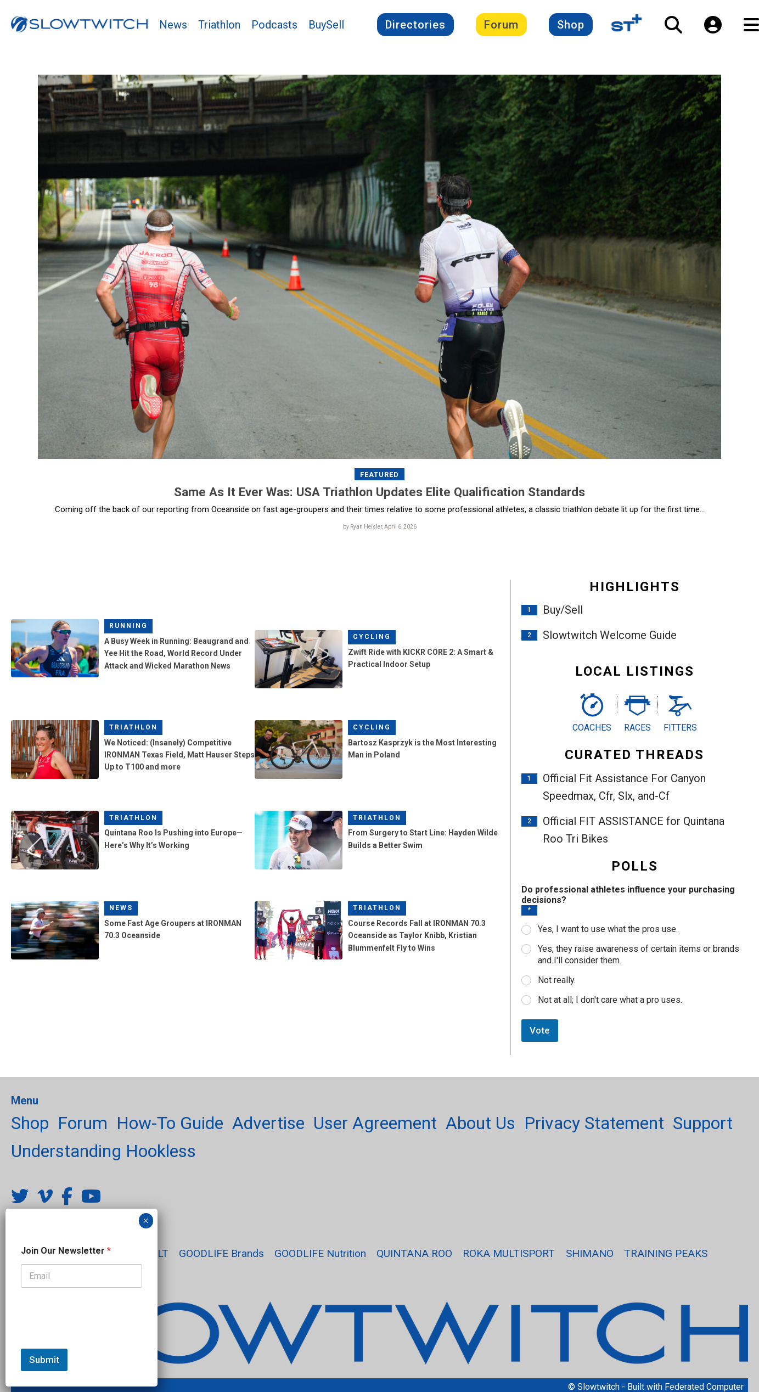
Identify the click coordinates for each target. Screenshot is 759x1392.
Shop (570, 28)
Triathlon (219, 28)
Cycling (372, 640)
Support (703, 1126)
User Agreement (375, 1126)
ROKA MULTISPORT (509, 1256)
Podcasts (274, 28)
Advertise (268, 1126)
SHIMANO (590, 1256)
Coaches (591, 730)
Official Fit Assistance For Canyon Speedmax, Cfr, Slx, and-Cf (624, 790)
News (173, 28)
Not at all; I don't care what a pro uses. (610, 1002)
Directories (415, 28)
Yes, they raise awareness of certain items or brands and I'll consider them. (638, 958)
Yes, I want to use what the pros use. (608, 932)
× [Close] (146, 1221)
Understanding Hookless (103, 1154)
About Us (480, 1126)
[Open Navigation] (751, 28)
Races (637, 730)
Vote (540, 1033)
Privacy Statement (594, 1126)
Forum (501, 28)
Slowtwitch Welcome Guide (610, 638)
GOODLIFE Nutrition (320, 1256)
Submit (44, 1359)
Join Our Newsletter (66, 1250)
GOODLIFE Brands (221, 1256)
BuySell (326, 28)
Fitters (680, 730)
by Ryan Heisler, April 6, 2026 (380, 529)
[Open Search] (673, 28)
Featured (379, 477)
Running (128, 629)
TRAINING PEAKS (665, 1256)
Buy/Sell (563, 613)
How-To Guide (169, 1126)
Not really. (557, 983)
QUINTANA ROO (414, 1256)
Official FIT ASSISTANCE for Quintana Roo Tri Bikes (633, 833)
